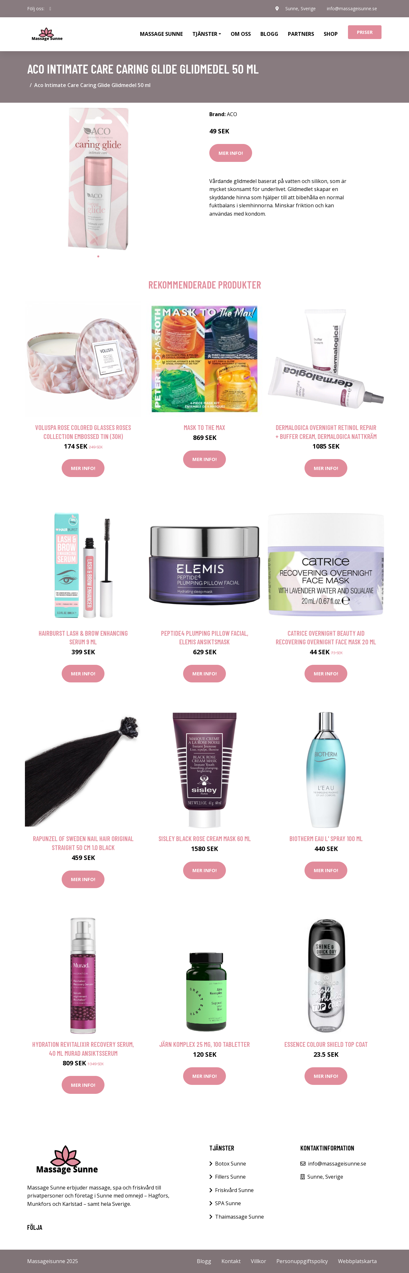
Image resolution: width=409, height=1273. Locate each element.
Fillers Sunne (230, 1176)
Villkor (258, 1261)
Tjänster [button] (204, 33)
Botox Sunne (230, 1163)
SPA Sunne (228, 1203)
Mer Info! (231, 153)
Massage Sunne (161, 33)
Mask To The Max (204, 427)
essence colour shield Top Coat (326, 1044)
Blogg (269, 33)
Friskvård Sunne (234, 1190)
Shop (331, 33)
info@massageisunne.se (352, 8)
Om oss (241, 33)
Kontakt (231, 1261)
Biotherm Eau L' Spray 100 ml (326, 838)
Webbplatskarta (357, 1261)
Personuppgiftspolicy (302, 1261)
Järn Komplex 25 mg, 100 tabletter (204, 1044)
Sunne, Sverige (300, 8)
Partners (301, 33)
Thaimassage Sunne (239, 1216)
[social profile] (50, 9)
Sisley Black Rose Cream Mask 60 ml (204, 838)
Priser (365, 32)
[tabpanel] (98, 179)
